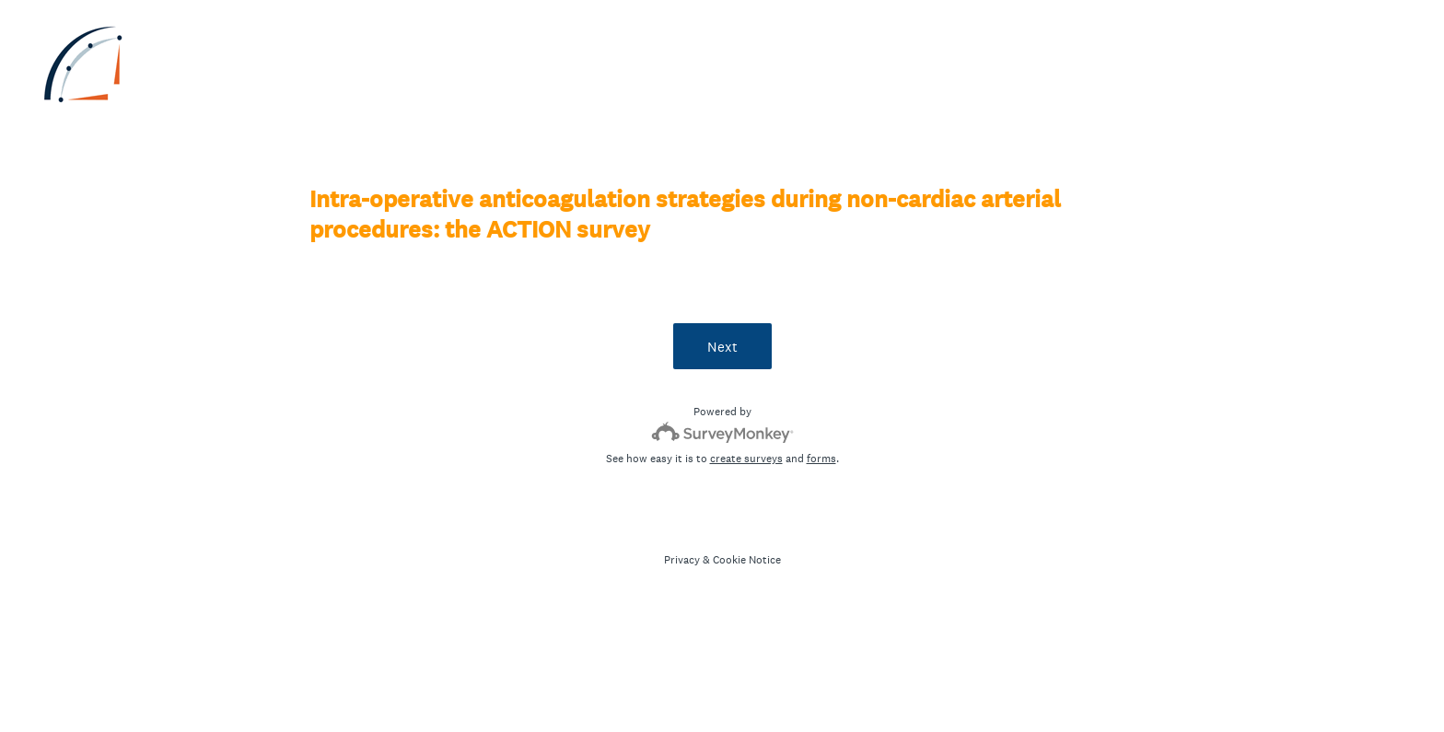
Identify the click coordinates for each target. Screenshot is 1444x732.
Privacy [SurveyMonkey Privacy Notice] (682, 559)
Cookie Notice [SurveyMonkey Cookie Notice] (747, 559)
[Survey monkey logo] (722, 432)
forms (821, 458)
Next (722, 346)
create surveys (746, 458)
